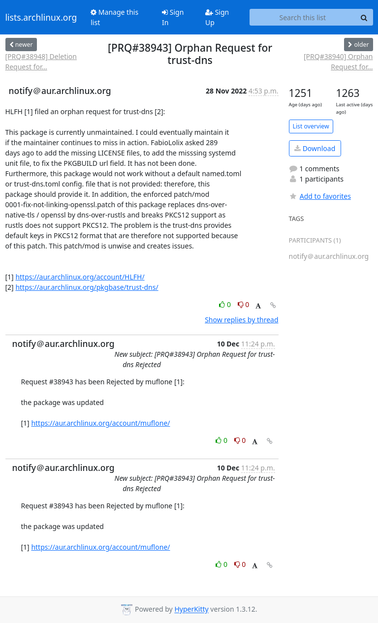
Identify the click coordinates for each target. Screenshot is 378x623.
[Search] (364, 17)
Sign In (173, 17)
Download (314, 148)
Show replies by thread (241, 319)
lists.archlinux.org (41, 17)
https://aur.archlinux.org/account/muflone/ (100, 423)
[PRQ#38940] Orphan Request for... (338, 61)
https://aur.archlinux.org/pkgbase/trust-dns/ (86, 287)
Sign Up (217, 17)
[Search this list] (302, 17)
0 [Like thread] (225, 304)
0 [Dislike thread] (244, 304)
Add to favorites (320, 196)
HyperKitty (191, 609)
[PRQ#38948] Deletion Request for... (41, 61)
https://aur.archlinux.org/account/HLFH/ (79, 276)
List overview (311, 126)
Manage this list (114, 17)
